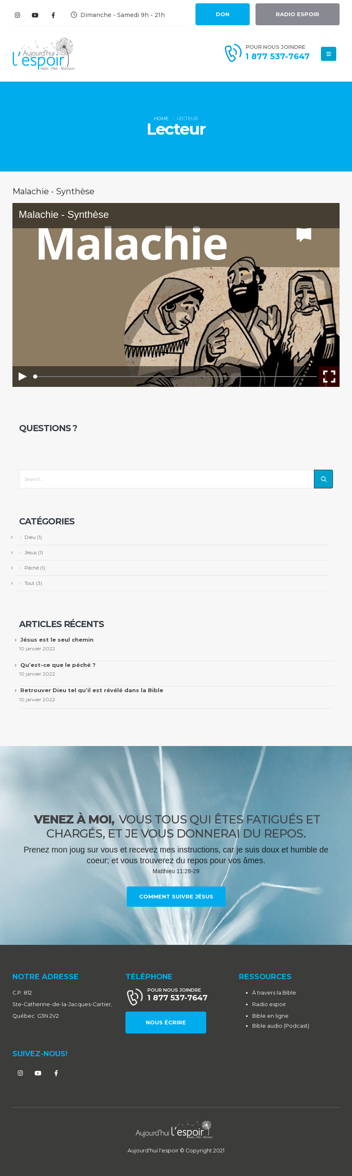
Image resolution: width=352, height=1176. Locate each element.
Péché (31, 568)
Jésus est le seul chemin (57, 639)
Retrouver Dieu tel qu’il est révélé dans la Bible (91, 690)
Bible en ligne (270, 1016)
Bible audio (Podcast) (280, 1026)
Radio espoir (269, 1004)
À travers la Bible (274, 993)
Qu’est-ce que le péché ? (58, 665)
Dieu (30, 537)
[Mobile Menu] (328, 54)
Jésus (30, 552)
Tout (29, 583)
